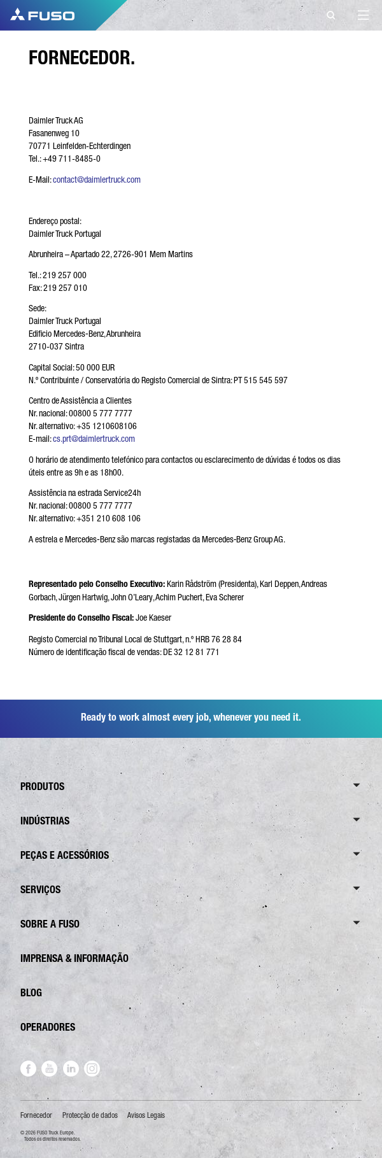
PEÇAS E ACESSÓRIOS (64, 855)
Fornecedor (36, 1115)
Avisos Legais (146, 1115)
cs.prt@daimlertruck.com (94, 439)
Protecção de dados (90, 1115)
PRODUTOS (42, 786)
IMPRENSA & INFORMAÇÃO (74, 958)
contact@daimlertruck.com (97, 179)
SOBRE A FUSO (50, 924)
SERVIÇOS (40, 890)
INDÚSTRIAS (44, 821)
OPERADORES (47, 1027)
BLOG (31, 993)
